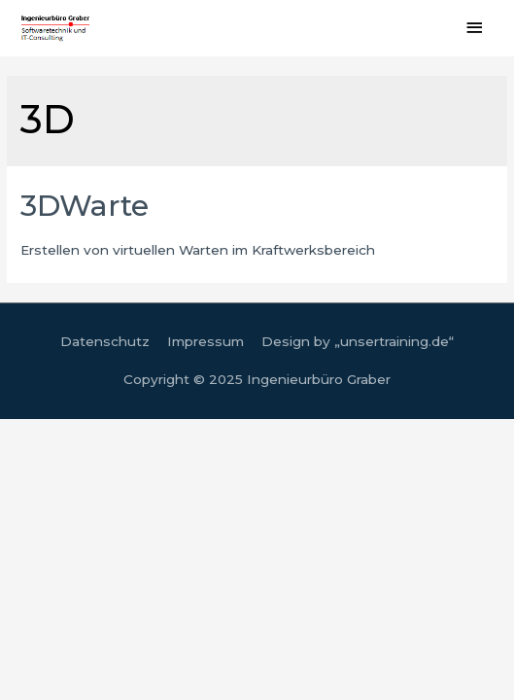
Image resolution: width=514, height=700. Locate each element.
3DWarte (84, 206)
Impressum (205, 341)
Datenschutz (105, 341)
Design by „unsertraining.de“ (357, 341)
